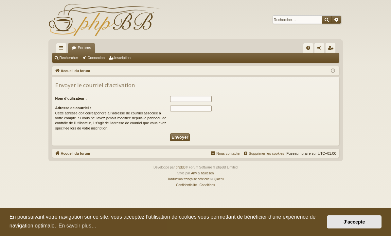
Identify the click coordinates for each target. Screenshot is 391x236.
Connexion (96, 58)
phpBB (181, 167)
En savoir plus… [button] (78, 225)
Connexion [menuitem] (320, 49)
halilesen (207, 173)
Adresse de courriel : (73, 108)
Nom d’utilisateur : (71, 98)
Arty (194, 173)
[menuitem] (308, 48)
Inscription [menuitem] (331, 49)
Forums (84, 48)
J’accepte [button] (354, 222)
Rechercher (69, 58)
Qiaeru (218, 179)
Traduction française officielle (189, 179)
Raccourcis (62, 49)
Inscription (122, 58)
